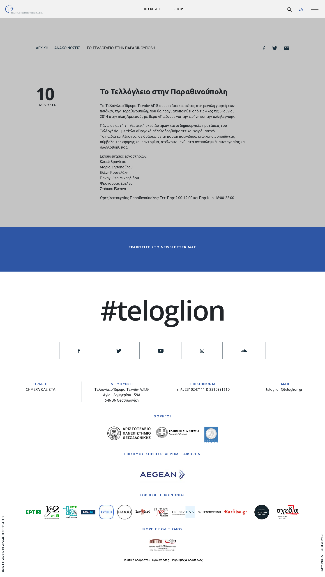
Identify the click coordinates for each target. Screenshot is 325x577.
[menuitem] (300, 9)
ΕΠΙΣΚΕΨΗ (151, 9)
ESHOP (177, 9)
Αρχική (42, 48)
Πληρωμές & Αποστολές (187, 559)
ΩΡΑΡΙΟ (40, 384)
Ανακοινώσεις (67, 48)
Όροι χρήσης (160, 559)
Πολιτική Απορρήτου (136, 559)
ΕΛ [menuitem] (301, 9)
